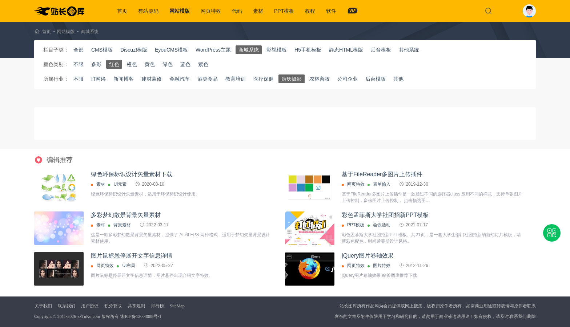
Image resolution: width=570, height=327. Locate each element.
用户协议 (90, 305)
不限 (78, 64)
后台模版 (375, 79)
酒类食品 (207, 79)
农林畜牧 (319, 79)
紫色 (203, 64)
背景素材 (122, 224)
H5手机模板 (307, 50)
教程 (310, 11)
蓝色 (185, 64)
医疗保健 (263, 79)
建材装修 (151, 79)
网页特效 (211, 11)
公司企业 (347, 79)
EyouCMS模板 (171, 50)
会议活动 (381, 224)
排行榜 (157, 305)
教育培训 (235, 79)
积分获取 (113, 305)
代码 (237, 11)
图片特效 (381, 265)
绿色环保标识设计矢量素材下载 (131, 174)
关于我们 (43, 305)
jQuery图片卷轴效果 (368, 256)
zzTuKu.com (88, 316)
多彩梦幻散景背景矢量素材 (126, 215)
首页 (122, 11)
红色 (114, 64)
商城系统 (90, 31)
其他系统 (409, 50)
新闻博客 (123, 79)
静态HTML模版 (346, 50)
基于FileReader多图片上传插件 (382, 174)
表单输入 (381, 184)
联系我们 (66, 305)
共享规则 (136, 305)
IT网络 (98, 79)
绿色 (167, 64)
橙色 (132, 64)
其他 (398, 79)
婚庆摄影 (291, 79)
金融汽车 (179, 79)
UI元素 (120, 184)
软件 (331, 11)
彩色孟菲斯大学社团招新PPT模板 (385, 215)
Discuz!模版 (133, 50)
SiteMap (177, 305)
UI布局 (128, 265)
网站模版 (179, 11)
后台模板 (381, 50)
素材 (258, 11)
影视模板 (276, 50)
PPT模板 (284, 11)
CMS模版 (102, 50)
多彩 (96, 64)
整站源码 (148, 11)
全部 (78, 50)
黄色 (150, 64)
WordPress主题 (213, 50)
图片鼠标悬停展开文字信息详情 (131, 256)
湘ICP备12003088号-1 (140, 316)
